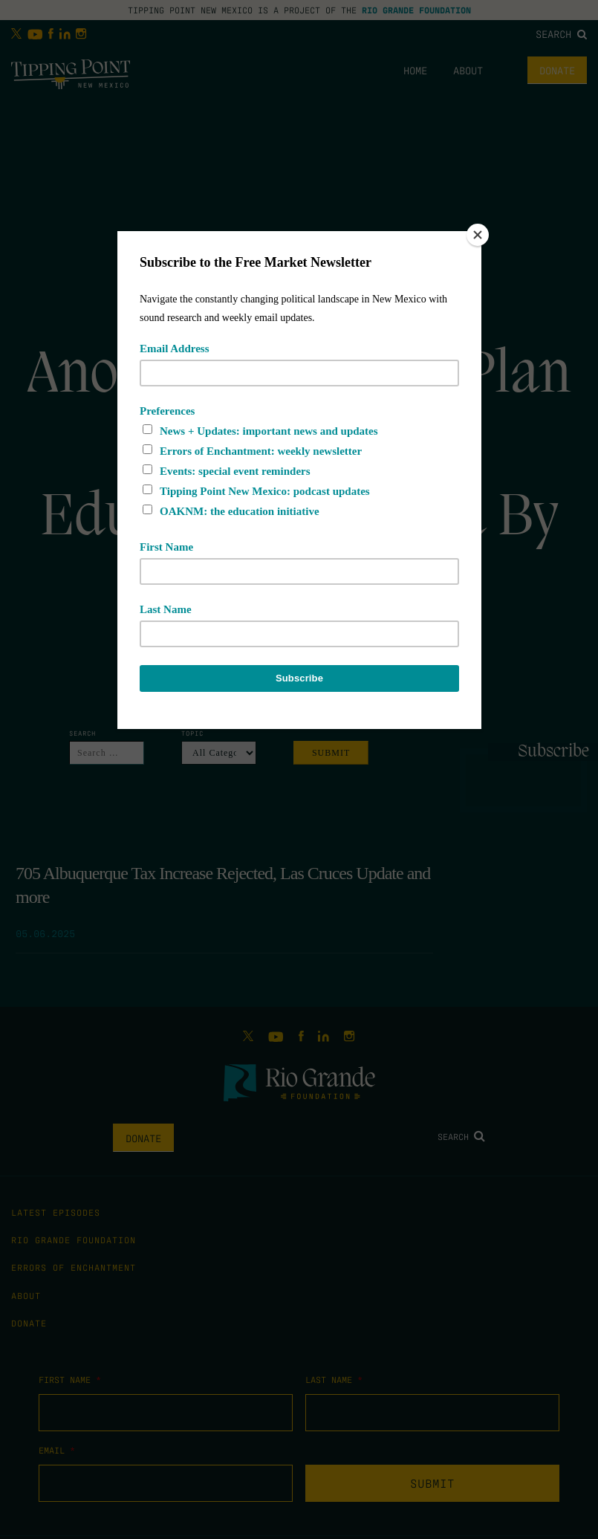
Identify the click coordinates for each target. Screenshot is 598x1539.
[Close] (478, 235)
